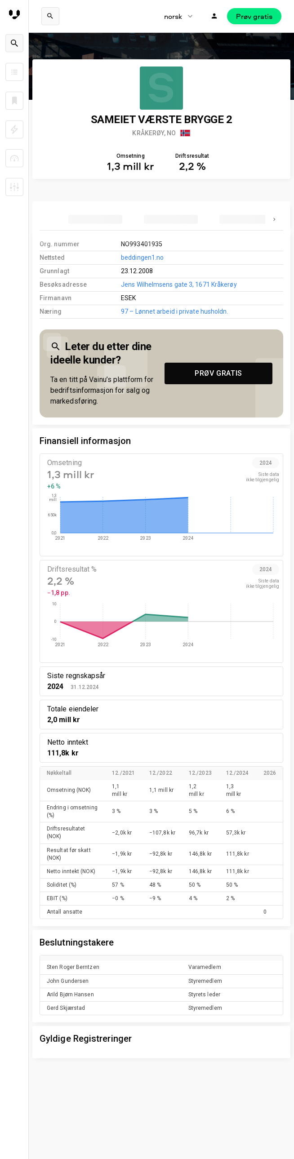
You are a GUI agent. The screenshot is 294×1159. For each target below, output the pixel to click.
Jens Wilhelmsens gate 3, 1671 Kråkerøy (179, 284)
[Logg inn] (214, 16)
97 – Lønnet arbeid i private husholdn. (174, 311)
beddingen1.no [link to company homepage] (142, 257)
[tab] (95, 219)
